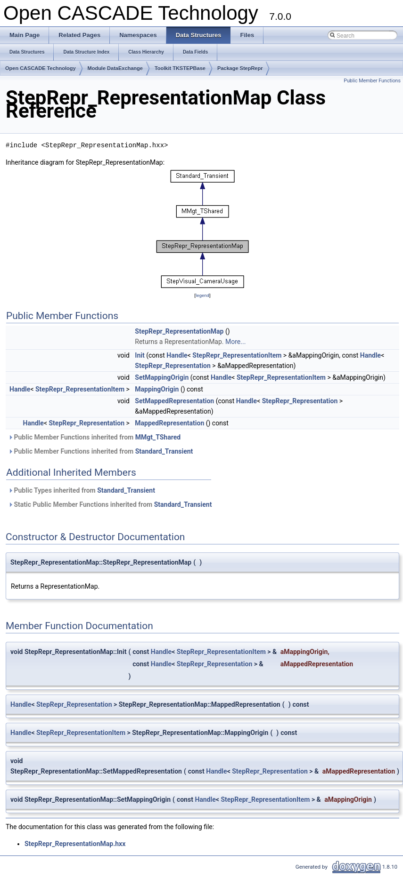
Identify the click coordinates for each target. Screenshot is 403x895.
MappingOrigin (157, 389)
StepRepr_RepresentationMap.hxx (75, 843)
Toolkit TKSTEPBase (180, 68)
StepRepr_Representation (173, 365)
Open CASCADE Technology (40, 68)
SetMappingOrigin (162, 377)
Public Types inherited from (81, 490)
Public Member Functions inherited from (94, 437)
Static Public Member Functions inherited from (110, 504)
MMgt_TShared (158, 437)
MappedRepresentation (169, 423)
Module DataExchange (115, 68)
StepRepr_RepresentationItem (236, 355)
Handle (176, 355)
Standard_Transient (164, 451)
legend (202, 295)
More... (235, 341)
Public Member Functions (372, 81)
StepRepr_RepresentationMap (179, 331)
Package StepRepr (240, 68)
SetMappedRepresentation (174, 401)
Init (139, 355)
